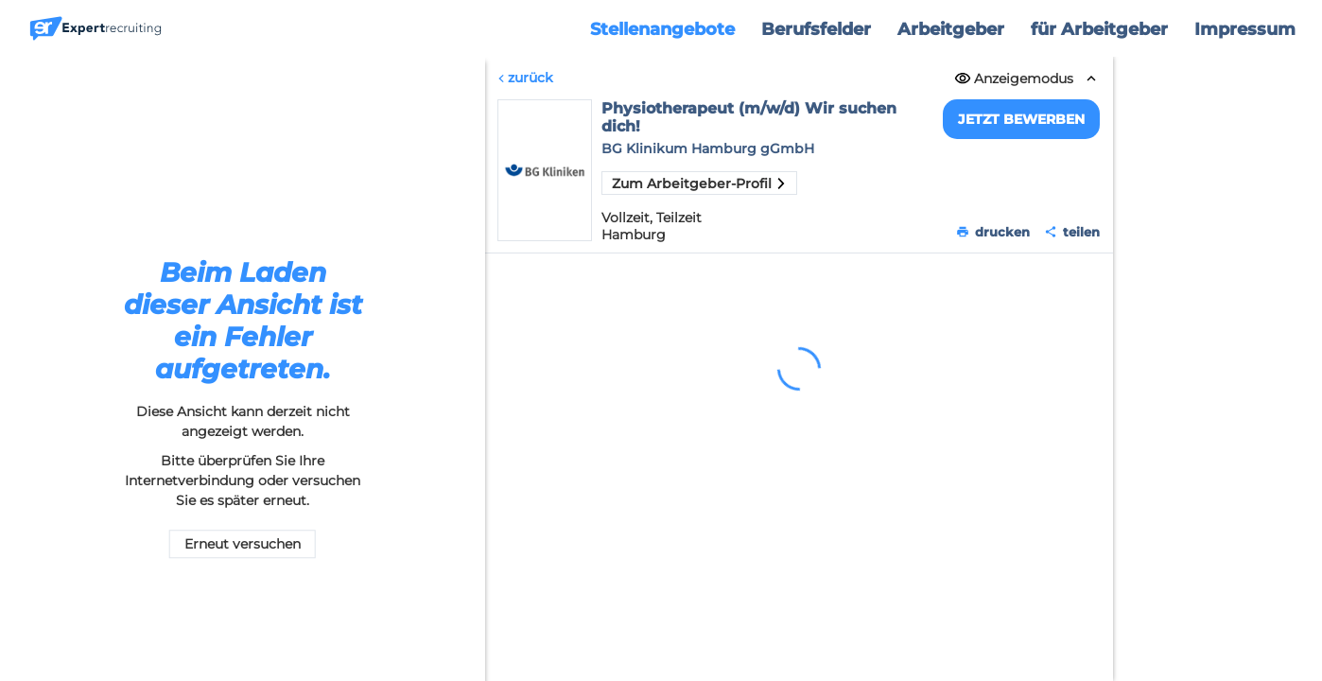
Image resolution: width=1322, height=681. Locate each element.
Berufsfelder (816, 29)
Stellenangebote (662, 29)
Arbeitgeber (950, 29)
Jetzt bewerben (1022, 119)
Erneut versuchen (242, 544)
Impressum (1245, 29)
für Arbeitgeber (1099, 29)
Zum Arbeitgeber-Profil (699, 183)
